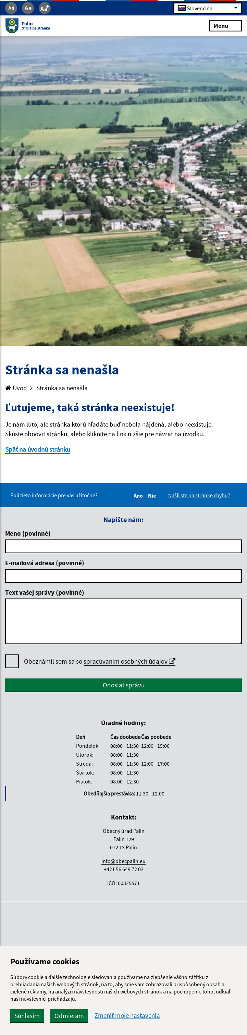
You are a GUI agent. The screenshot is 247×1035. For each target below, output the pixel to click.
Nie (153, 495)
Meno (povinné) (28, 533)
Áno (139, 495)
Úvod (16, 388)
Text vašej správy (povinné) (44, 592)
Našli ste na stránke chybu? (199, 495)
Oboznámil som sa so (99, 661)
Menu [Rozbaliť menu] (225, 26)
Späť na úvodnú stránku (37, 449)
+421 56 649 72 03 (124, 869)
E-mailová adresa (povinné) (44, 563)
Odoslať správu (124, 685)
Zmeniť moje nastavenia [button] (127, 1015)
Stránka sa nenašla (62, 388)
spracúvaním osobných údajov (129, 661)
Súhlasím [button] (27, 1016)
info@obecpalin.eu (123, 861)
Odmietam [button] (69, 1016)
